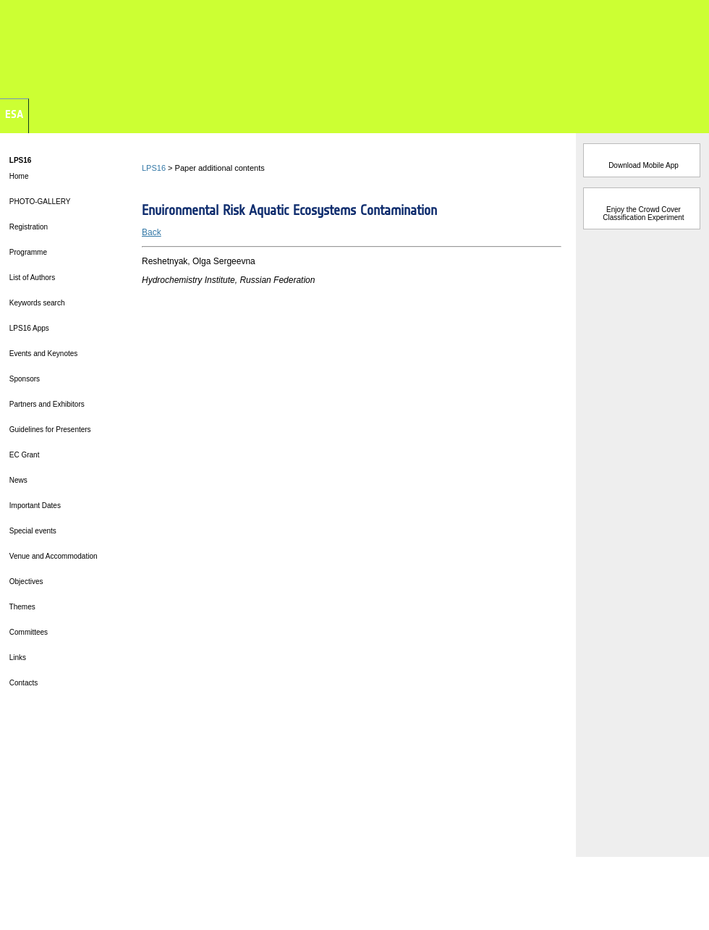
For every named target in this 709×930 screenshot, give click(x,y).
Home (17, 176)
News (17, 480)
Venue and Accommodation (52, 556)
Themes (21, 607)
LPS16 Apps (28, 328)
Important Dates (34, 506)
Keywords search (35, 303)
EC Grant (23, 455)
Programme (27, 252)
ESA (14, 114)
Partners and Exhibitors (46, 404)
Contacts (22, 683)
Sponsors (23, 379)
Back (151, 232)
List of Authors (31, 278)
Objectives (25, 582)
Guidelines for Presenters (49, 430)
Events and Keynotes (42, 354)
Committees (27, 632)
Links (16, 657)
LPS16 (154, 168)
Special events (31, 531)
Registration (27, 227)
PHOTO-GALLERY (38, 202)
